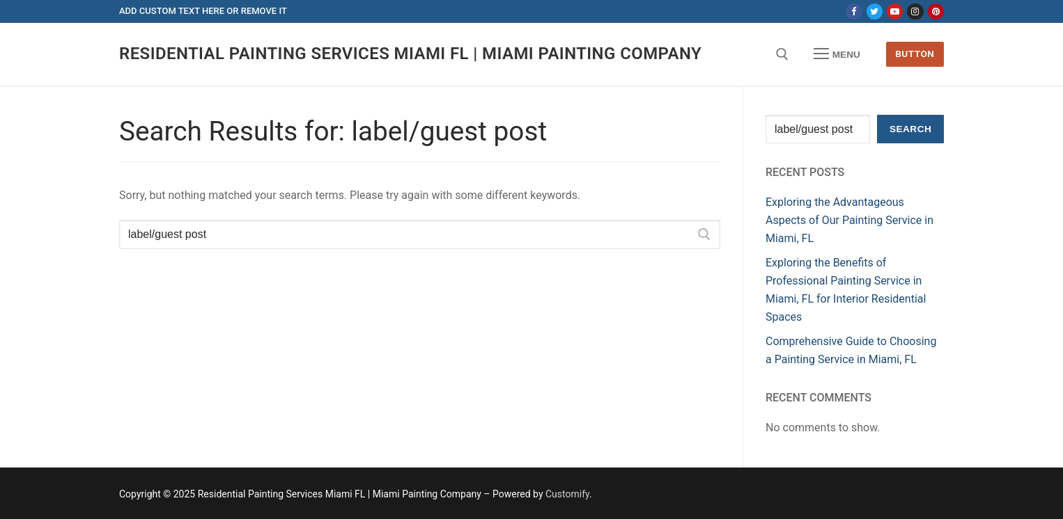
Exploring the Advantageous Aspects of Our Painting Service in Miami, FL (849, 220)
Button (914, 53)
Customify (567, 494)
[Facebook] (854, 11)
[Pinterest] (936, 11)
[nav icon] (837, 54)
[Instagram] (915, 11)
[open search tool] (782, 54)
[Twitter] (875, 11)
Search (910, 129)
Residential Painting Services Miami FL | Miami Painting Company (410, 53)
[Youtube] (895, 11)
